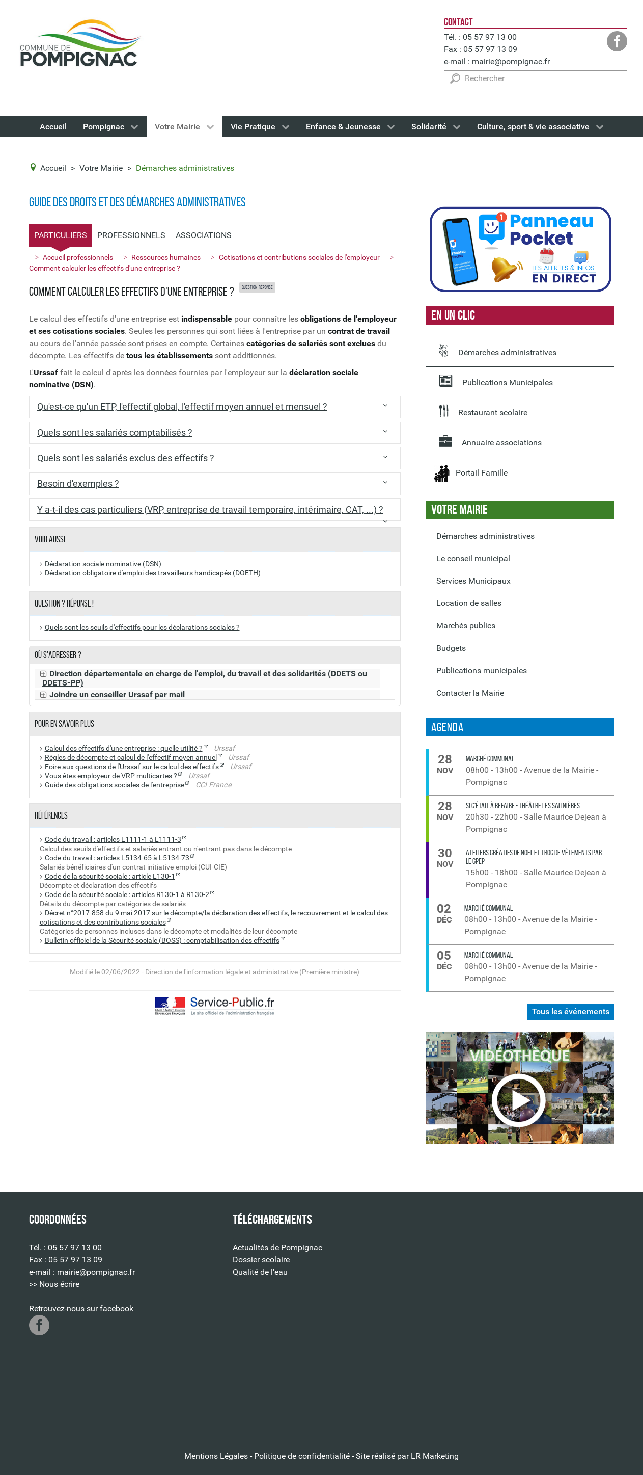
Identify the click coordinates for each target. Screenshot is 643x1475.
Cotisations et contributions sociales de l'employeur (299, 257)
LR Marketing (435, 1456)
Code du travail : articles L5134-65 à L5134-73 (117, 858)
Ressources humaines (166, 257)
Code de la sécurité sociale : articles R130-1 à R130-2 (127, 894)
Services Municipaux (473, 581)
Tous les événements (570, 1011)
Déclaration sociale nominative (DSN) (103, 564)
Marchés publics (465, 625)
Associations (204, 235)
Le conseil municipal (473, 558)
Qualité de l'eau (260, 1272)
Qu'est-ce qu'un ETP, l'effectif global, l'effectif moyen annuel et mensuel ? (182, 407)
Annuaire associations (490, 440)
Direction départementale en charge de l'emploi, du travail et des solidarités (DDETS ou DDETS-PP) (204, 678)
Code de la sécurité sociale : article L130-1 (110, 876)
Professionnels (131, 235)
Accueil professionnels (78, 257)
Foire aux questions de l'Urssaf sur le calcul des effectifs (132, 766)
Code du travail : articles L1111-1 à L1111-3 (113, 839)
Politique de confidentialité (302, 1456)
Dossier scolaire (261, 1260)
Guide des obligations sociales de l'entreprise (114, 785)
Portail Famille (471, 473)
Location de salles (468, 603)
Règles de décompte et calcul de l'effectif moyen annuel (131, 757)
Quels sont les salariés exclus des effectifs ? (125, 458)
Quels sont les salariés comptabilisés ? (114, 433)
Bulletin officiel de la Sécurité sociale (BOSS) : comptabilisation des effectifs (162, 940)
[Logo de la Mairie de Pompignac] (80, 45)
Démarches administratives (497, 350)
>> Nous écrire (54, 1284)
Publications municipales (481, 670)
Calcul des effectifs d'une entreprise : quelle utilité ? (124, 748)
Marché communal (490, 758)
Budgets (451, 648)
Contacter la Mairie (470, 693)
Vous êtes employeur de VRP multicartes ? (111, 776)
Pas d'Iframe (525, 1319)
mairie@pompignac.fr (511, 61)
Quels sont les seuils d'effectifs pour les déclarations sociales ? (142, 627)
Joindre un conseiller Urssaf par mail (117, 694)
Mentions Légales (216, 1456)
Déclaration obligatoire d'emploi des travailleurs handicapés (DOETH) (153, 573)
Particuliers (60, 235)
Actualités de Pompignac (277, 1247)
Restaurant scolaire (483, 410)
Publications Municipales (496, 380)
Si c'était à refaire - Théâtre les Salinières (523, 805)
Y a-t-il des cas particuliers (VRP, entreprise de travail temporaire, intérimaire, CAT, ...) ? (210, 510)
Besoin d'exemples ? (78, 484)
